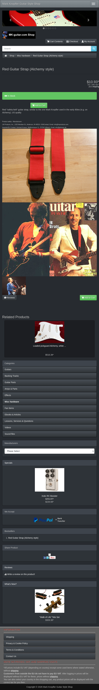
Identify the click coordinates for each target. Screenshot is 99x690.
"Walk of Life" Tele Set (49, 617)
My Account (88, 41)
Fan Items (9, 408)
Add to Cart (38, 105)
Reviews (9, 297)
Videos (8, 427)
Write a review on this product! (21, 574)
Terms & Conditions (15, 650)
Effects (8, 395)
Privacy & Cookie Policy (17, 643)
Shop (12, 56)
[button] (9, 18)
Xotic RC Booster (49, 496)
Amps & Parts (11, 389)
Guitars (8, 369)
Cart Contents (55, 41)
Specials (8, 463)
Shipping (10, 637)
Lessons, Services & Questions (19, 421)
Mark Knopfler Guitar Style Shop (21, 3)
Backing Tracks (12, 376)
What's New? (11, 584)
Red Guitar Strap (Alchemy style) (48, 56)
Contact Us (11, 656)
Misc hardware (23, 56)
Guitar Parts (10, 382)
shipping (95, 87)
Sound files (10, 434)
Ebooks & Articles (13, 414)
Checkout (72, 41)
